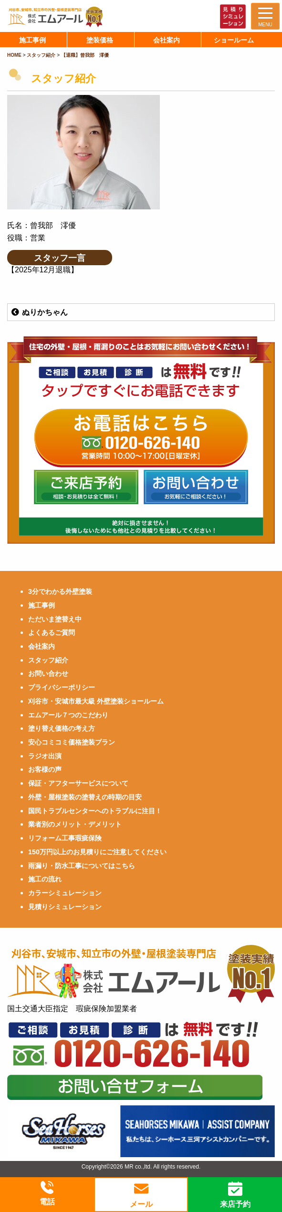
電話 (47, 1193)
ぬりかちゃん (39, 312)
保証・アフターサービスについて (78, 783)
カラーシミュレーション (65, 893)
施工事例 (41, 605)
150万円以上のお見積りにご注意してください (97, 852)
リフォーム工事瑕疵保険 (65, 838)
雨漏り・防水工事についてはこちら (81, 866)
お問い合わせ (48, 673)
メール (141, 1194)
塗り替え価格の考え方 (61, 728)
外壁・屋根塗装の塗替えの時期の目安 (85, 797)
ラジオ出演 (45, 756)
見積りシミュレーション (65, 907)
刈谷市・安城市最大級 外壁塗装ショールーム (96, 701)
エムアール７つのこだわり (68, 715)
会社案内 (41, 646)
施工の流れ (45, 879)
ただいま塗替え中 (55, 619)
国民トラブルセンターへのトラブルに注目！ (95, 811)
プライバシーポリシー (61, 687)
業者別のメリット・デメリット (75, 824)
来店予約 (235, 1194)
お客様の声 (45, 769)
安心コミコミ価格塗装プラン (71, 742)
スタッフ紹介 (48, 660)
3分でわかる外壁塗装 (60, 591)
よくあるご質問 (51, 632)
